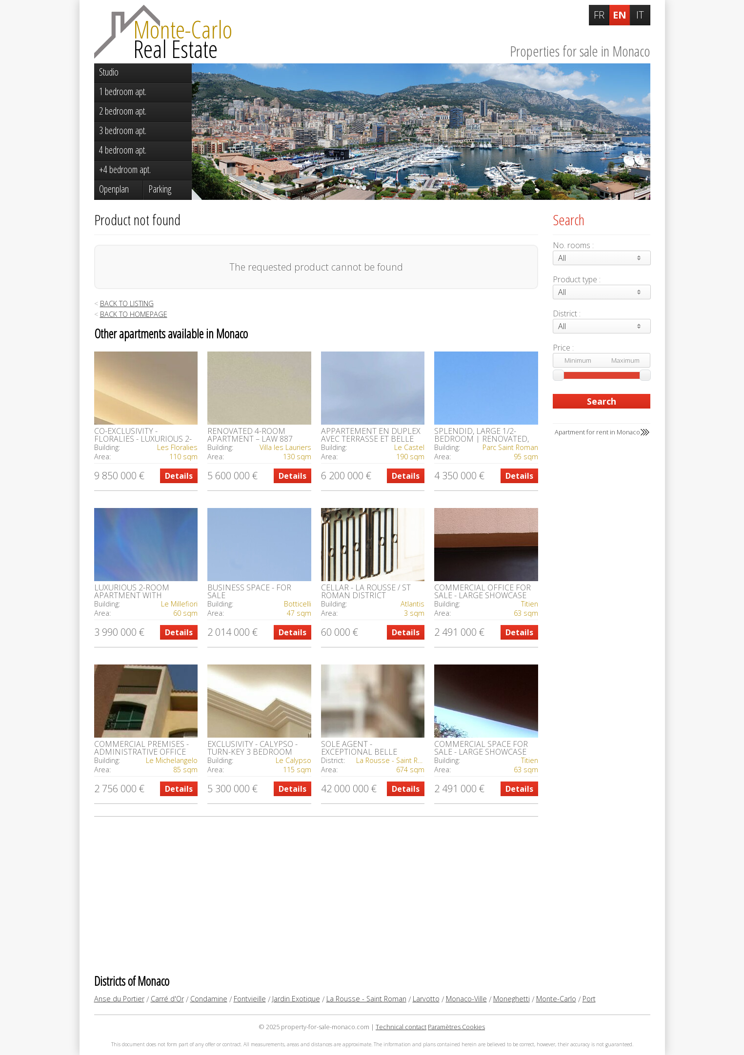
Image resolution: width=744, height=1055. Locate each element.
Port (589, 998)
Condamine (208, 998)
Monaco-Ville (466, 998)
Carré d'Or (167, 998)
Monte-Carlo (556, 998)
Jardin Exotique (296, 998)
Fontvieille (250, 998)
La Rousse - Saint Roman (366, 998)
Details (179, 475)
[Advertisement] (316, 894)
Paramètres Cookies (456, 1026)
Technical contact (401, 1026)
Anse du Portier (119, 998)
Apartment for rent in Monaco (597, 432)
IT (640, 14)
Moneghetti (511, 998)
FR (599, 14)
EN (619, 14)
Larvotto (426, 998)
